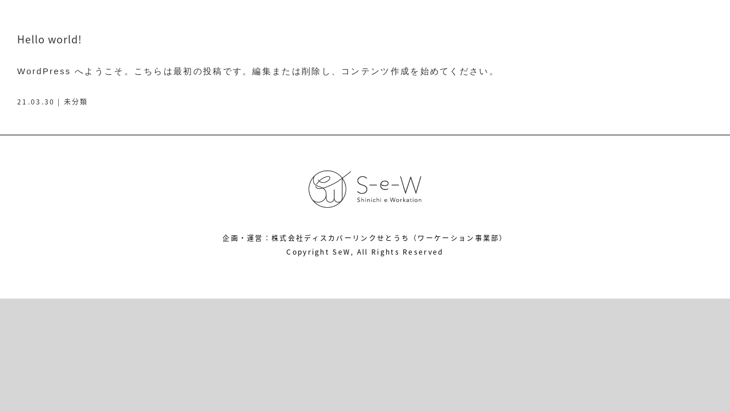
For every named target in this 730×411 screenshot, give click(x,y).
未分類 (76, 101)
